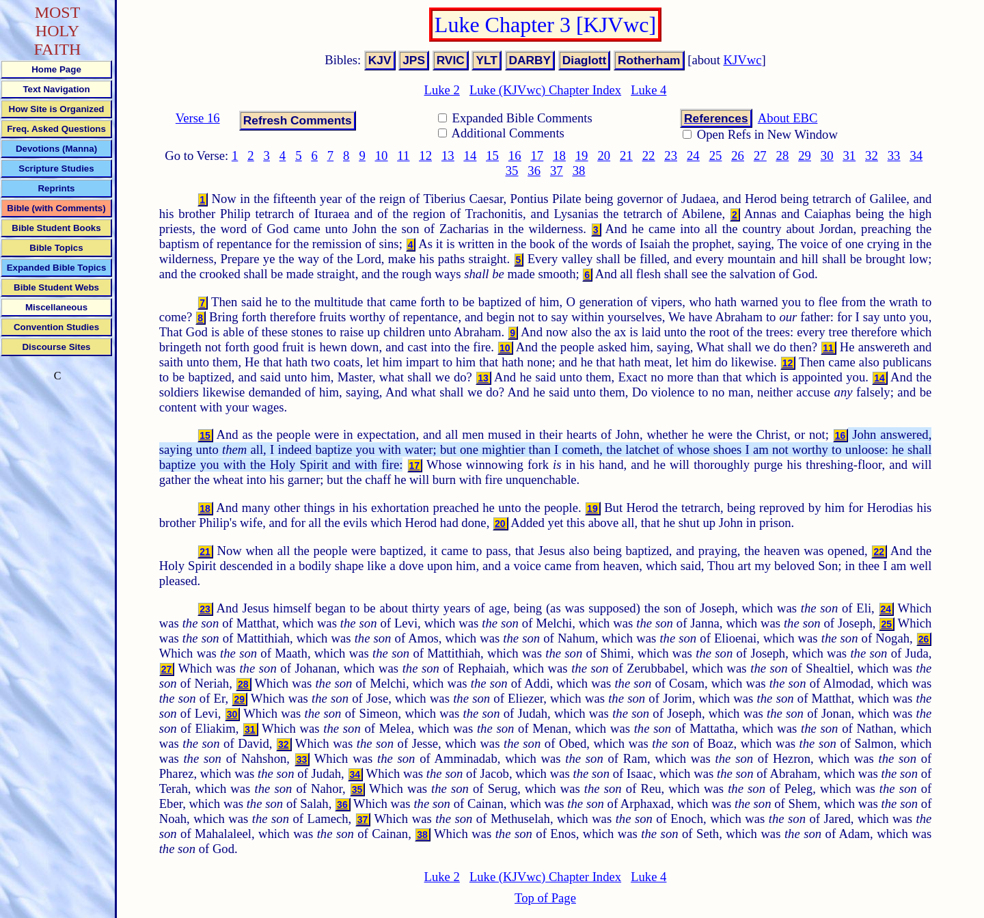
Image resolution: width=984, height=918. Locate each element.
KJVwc (743, 60)
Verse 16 (198, 118)
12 (425, 155)
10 (381, 155)
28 (782, 155)
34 (916, 155)
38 (579, 170)
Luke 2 (442, 90)
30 (827, 155)
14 (470, 155)
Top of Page (545, 898)
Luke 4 (648, 90)
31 (849, 155)
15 (492, 155)
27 (760, 155)
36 (534, 170)
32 (871, 155)
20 (603, 155)
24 (693, 155)
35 (512, 170)
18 (559, 155)
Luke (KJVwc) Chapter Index (545, 90)
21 (626, 155)
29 (804, 155)
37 (556, 170)
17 (537, 155)
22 (648, 155)
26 (737, 155)
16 (514, 155)
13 (447, 155)
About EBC (788, 118)
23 (670, 155)
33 (894, 155)
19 (581, 155)
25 (715, 155)
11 (403, 155)
